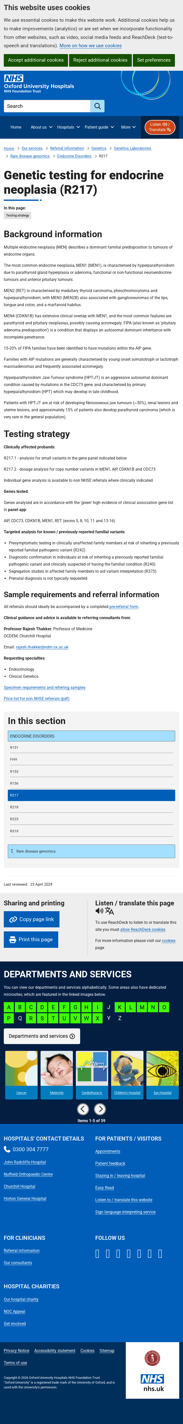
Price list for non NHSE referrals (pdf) (37, 698)
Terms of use (15, 1362)
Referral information (67, 148)
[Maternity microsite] (56, 1075)
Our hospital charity (21, 1299)
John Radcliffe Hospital (25, 1162)
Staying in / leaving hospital (120, 1175)
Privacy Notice (16, 1350)
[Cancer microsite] (21, 1075)
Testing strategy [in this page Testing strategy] (17, 215)
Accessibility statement (54, 1350)
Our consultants (18, 1262)
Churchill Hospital (19, 1186)
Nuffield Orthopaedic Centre (28, 1174)
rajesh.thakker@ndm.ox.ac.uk (42, 647)
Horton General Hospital (25, 1198)
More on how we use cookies (90, 46)
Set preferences (154, 60)
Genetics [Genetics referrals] (99, 148)
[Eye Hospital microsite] (162, 1075)
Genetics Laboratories (132, 148)
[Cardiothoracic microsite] (92, 1075)
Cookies (87, 1350)
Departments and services (38, 1036)
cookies (168, 940)
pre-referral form (123, 606)
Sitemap (107, 1350)
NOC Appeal (14, 1311)
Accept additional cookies (36, 60)
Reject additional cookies (100, 60)
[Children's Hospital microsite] (127, 1075)
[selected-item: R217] (91, 795)
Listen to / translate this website (123, 1199)
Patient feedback (110, 1163)
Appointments (107, 1151)
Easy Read (104, 1187)
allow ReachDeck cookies (142, 930)
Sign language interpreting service (125, 1212)
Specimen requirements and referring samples (44, 687)
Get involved (15, 1323)
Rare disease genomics (30, 156)
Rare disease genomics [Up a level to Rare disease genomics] (35, 851)
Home (9, 148)
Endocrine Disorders (74, 156)
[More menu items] (128, 127)
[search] (98, 106)
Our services (32, 148)
